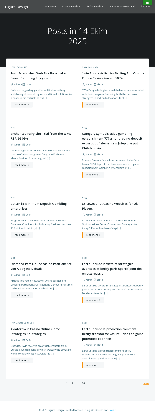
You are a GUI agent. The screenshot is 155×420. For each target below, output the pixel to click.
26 (83, 384)
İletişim (145, 7)
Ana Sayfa (50, 7)
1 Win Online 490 (19, 67)
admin (15, 84)
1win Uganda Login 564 (22, 323)
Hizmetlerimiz (71, 7)
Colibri (112, 411)
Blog (13, 127)
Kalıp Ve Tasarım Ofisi (122, 7)
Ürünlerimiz (95, 7)
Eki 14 (26, 84)
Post (84, 258)
